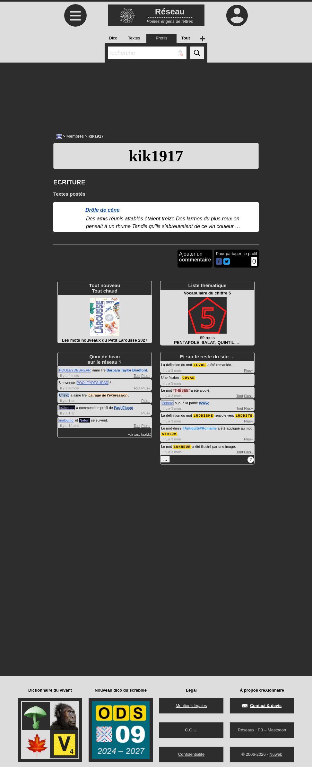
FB (260, 728)
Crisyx (64, 395)
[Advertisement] (156, 95)
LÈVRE (200, 364)
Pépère (167, 402)
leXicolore (66, 408)
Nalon (85, 420)
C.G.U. (191, 728)
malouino (66, 420)
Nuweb (275, 752)
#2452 (204, 402)
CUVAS (188, 377)
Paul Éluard (124, 408)
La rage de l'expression (107, 395)
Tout (137, 376)
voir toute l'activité (139, 434)
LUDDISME (203, 414)
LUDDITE (244, 414)
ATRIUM (169, 432)
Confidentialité (191, 752)
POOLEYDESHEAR (75, 370)
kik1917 (156, 156)
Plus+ (145, 376)
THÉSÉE (181, 390)
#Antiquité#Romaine (200, 427)
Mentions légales (191, 704)
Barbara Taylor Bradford (127, 370)
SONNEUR (182, 445)
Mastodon (277, 728)
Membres (75, 136)
